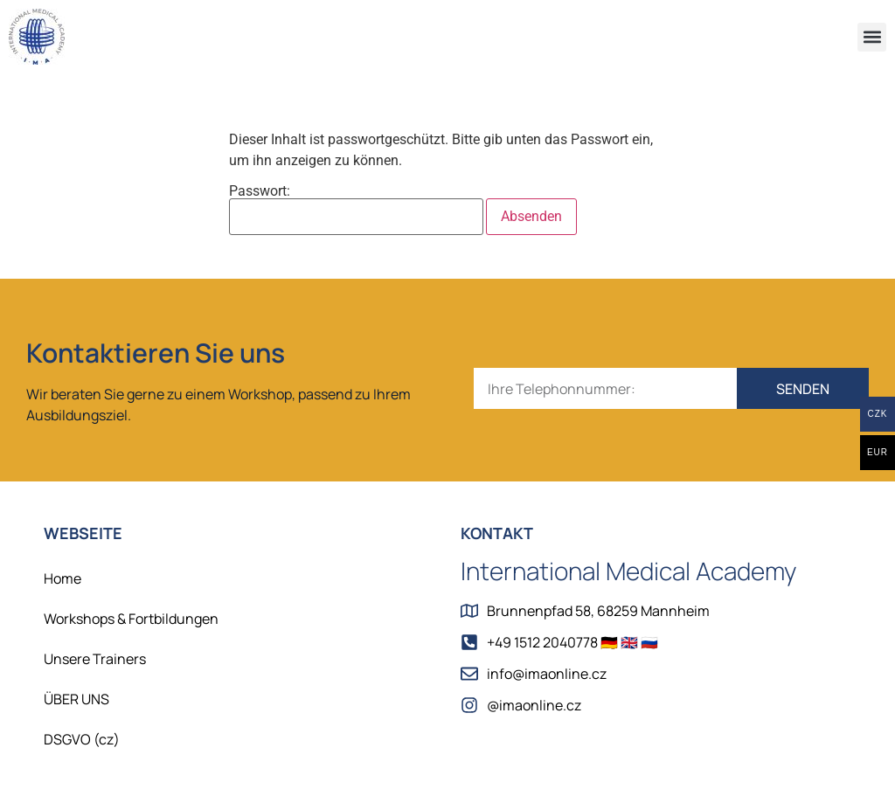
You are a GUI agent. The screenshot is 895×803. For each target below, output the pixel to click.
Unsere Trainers (95, 658)
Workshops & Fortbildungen (131, 618)
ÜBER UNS (76, 699)
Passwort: (356, 209)
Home (62, 578)
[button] (871, 37)
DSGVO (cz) (82, 739)
